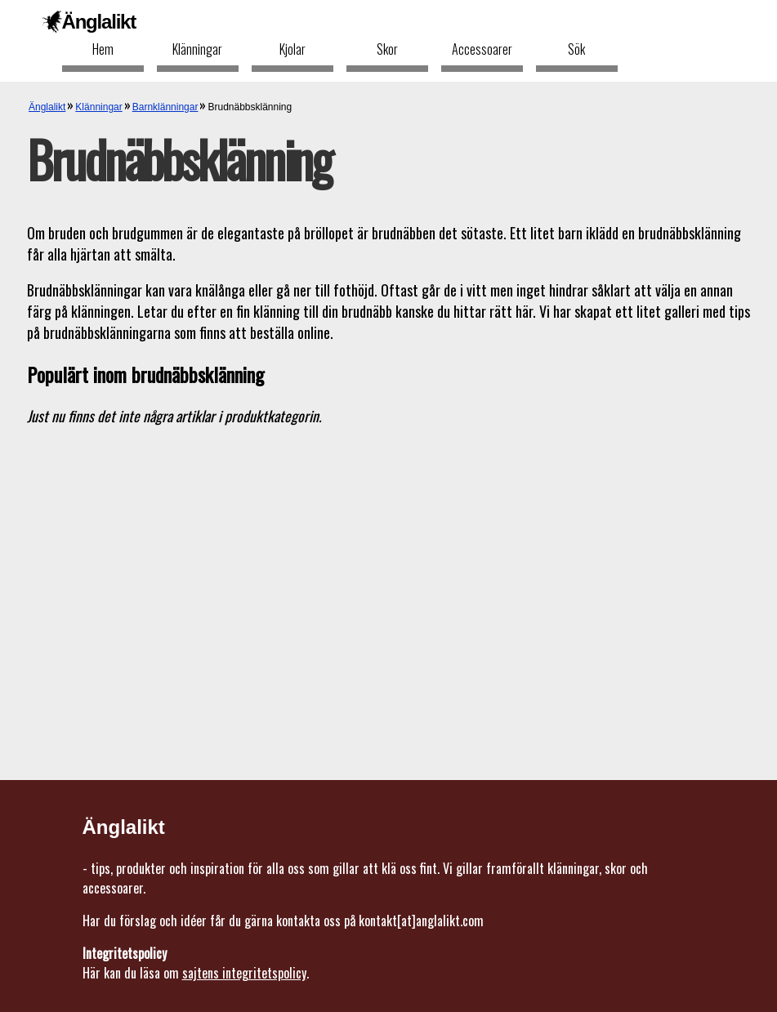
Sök (576, 49)
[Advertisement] (388, 555)
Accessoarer (482, 49)
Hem (103, 49)
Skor (387, 49)
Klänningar (197, 49)
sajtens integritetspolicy (244, 973)
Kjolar (292, 49)
